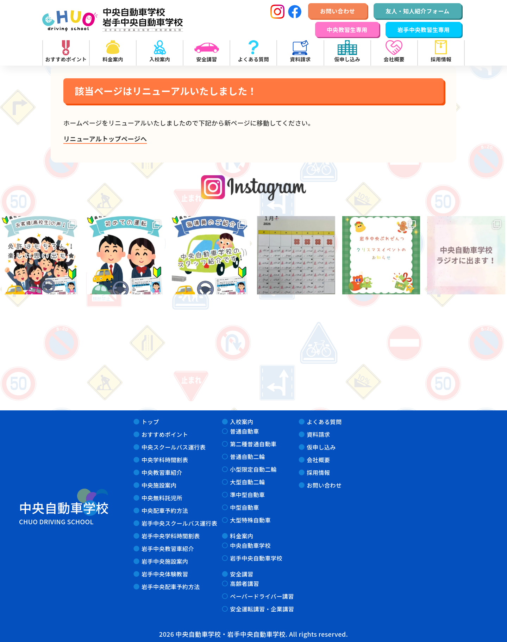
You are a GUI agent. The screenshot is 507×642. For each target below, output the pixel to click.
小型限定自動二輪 (253, 469)
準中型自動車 (247, 494)
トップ (150, 421)
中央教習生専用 (347, 29)
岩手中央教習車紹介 (168, 548)
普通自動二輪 (247, 456)
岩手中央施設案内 (165, 561)
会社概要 (318, 459)
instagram (253, 188)
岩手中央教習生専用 (424, 29)
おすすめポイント (165, 434)
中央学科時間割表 (165, 459)
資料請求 (318, 434)
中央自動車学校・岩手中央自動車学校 (112, 20)
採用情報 (318, 472)
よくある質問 (324, 421)
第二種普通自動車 (253, 444)
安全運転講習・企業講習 (262, 609)
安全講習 (241, 574)
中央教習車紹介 (162, 472)
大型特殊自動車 (250, 520)
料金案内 (241, 536)
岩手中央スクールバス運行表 (179, 523)
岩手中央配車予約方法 (171, 586)
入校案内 (241, 421)
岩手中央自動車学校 (256, 558)
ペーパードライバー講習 (262, 596)
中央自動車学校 (250, 545)
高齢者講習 (244, 583)
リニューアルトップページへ (105, 138)
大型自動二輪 (247, 482)
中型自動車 (244, 507)
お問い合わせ (337, 11)
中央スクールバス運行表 (174, 447)
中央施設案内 (159, 485)
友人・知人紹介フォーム (418, 11)
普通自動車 (244, 431)
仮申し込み (321, 447)
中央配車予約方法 (165, 510)
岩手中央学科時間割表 (171, 536)
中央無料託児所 (162, 498)
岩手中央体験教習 (165, 574)
